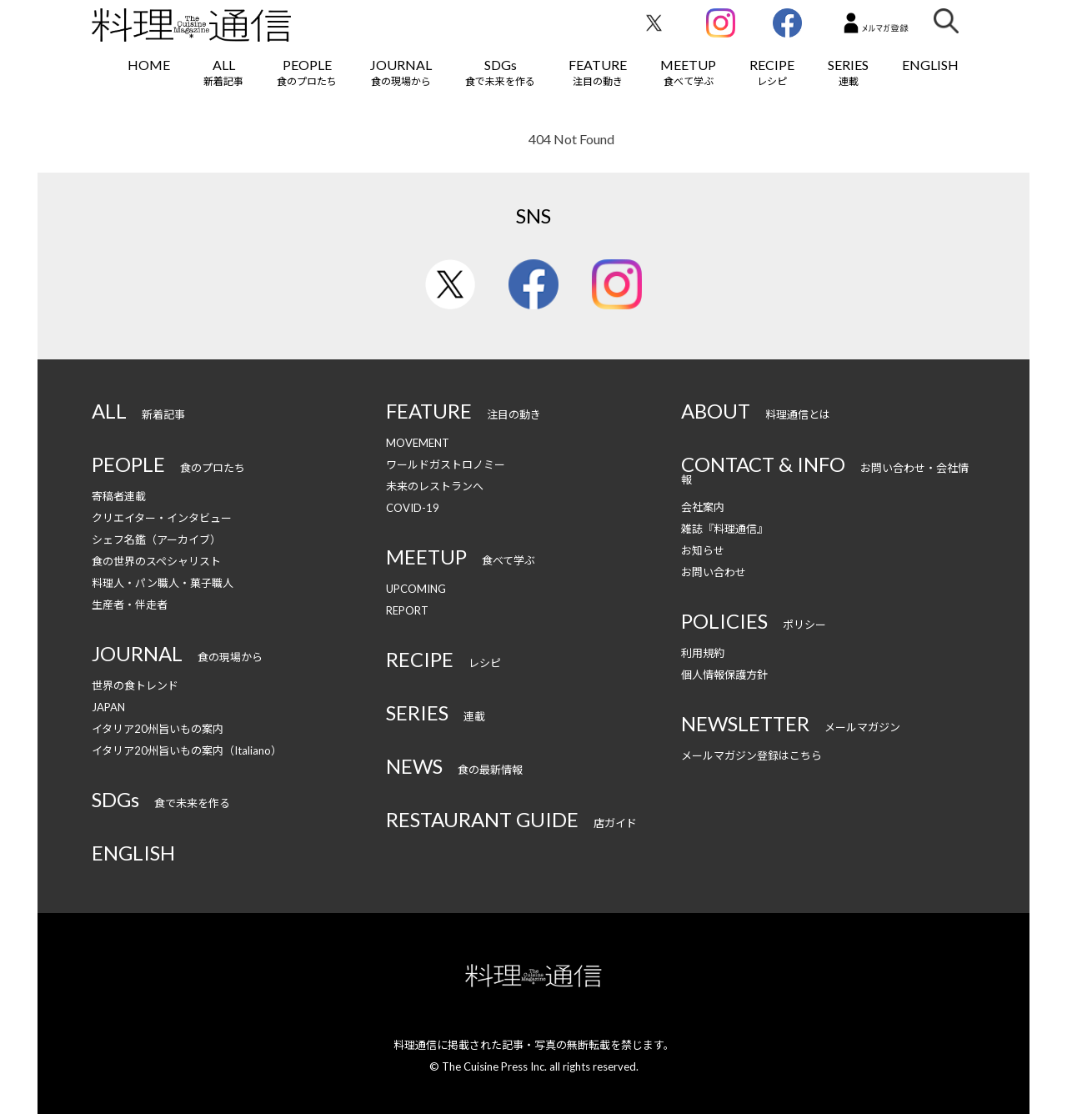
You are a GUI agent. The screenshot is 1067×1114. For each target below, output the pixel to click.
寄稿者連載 (119, 496)
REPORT (407, 610)
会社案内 (702, 507)
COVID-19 (412, 507)
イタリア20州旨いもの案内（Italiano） (187, 750)
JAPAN (108, 707)
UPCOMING (416, 588)
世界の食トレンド (135, 685)
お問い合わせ (713, 572)
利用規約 (702, 653)
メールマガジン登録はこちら (751, 755)
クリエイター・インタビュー (162, 517)
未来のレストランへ (434, 486)
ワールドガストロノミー (445, 464)
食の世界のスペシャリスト (156, 561)
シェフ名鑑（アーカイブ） (156, 539)
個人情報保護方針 (724, 674)
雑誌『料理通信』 (724, 528)
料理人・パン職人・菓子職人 (162, 583)
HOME (149, 65)
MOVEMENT (417, 442)
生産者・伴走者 (130, 604)
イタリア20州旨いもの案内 (157, 728)
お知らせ (702, 550)
